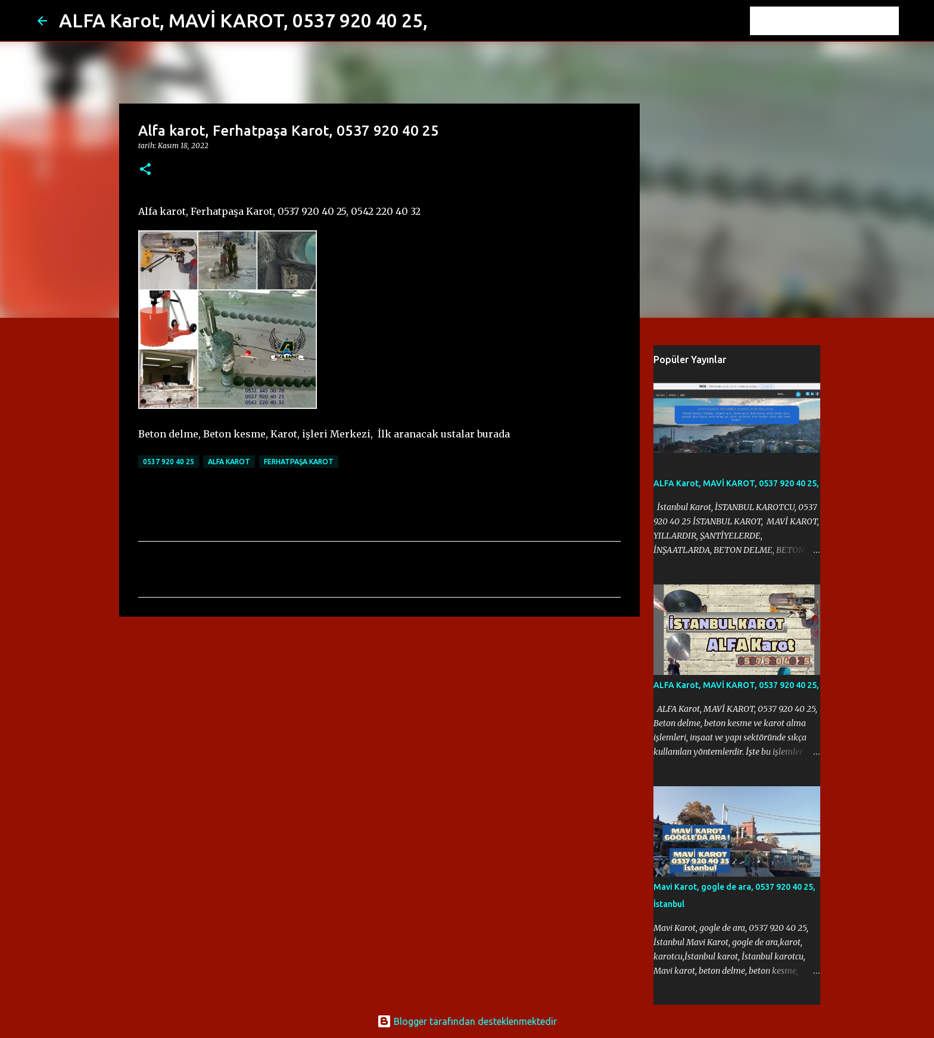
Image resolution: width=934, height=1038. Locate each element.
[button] (145, 170)
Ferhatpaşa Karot (299, 461)
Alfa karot (229, 461)
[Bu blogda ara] (836, 21)
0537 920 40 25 (168, 461)
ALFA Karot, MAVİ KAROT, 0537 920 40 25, (243, 20)
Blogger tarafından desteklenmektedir (467, 1021)
